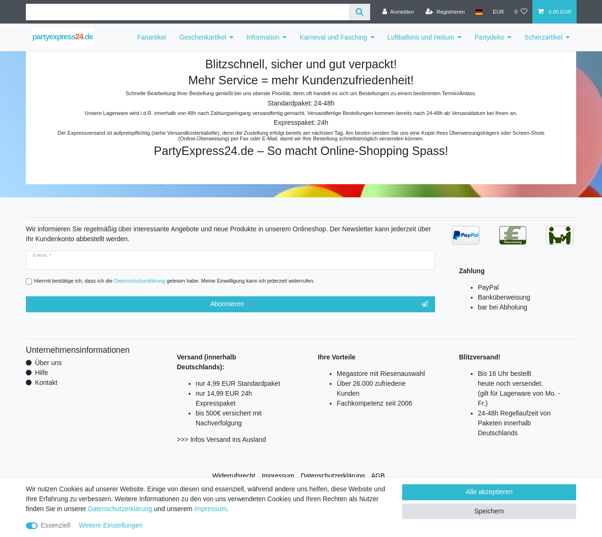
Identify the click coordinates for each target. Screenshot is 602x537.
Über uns (48, 362)
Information (262, 37)
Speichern (489, 511)
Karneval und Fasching (333, 37)
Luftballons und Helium (421, 37)
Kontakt (46, 382)
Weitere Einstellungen (111, 525)
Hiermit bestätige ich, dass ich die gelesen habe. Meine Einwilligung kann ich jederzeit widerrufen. (174, 281)
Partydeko (489, 37)
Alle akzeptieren (489, 492)
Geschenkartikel (202, 37)
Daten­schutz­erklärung (333, 476)
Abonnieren (319, 304)
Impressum (277, 476)
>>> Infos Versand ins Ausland (221, 439)
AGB (378, 476)
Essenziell (56, 525)
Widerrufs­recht (234, 476)
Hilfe (41, 372)
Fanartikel (151, 37)
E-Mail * (42, 255)
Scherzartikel (543, 37)
